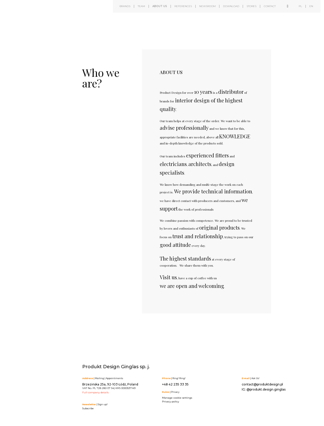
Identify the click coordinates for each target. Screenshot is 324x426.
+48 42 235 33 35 (175, 384)
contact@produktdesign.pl (262, 384)
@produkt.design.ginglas (266, 389)
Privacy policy (170, 401)
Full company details (95, 392)
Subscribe (88, 408)
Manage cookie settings (177, 397)
